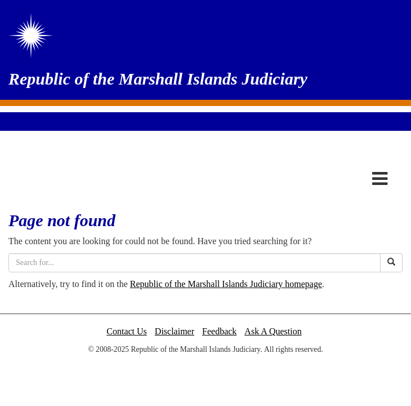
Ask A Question (272, 331)
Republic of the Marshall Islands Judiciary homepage (226, 284)
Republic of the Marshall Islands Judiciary (157, 78)
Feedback (219, 331)
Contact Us (126, 331)
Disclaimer (174, 331)
